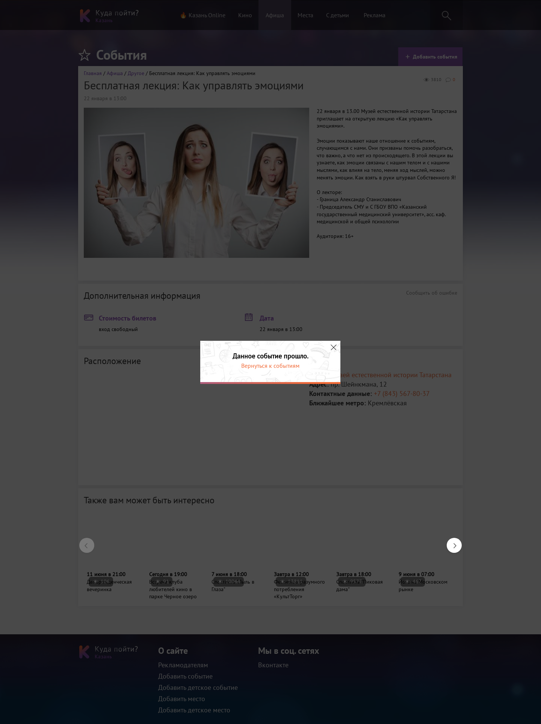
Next (450, 541)
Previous (83, 541)
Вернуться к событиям (270, 365)
